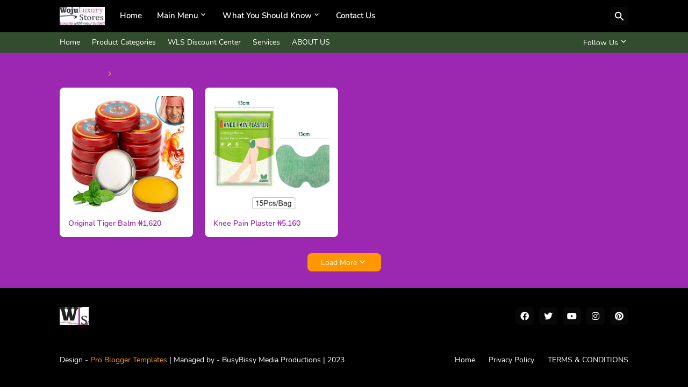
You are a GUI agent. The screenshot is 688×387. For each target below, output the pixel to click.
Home (131, 15)
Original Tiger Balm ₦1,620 (114, 223)
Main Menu (177, 15)
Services (266, 42)
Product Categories (124, 42)
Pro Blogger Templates (128, 360)
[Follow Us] (603, 42)
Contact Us (355, 15)
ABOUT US (311, 42)
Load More (339, 262)
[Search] (619, 16)
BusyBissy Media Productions (272, 360)
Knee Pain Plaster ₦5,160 (256, 223)
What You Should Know (267, 15)
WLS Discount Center (204, 42)
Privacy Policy (511, 360)
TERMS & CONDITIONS (588, 360)
